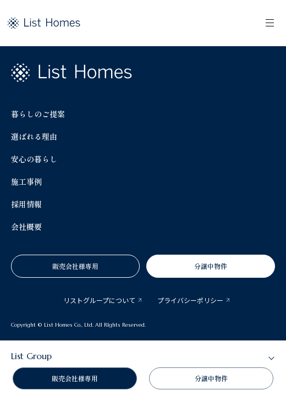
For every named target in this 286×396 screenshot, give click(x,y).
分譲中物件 (210, 266)
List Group (31, 355)
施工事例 (26, 181)
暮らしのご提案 (38, 113)
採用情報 (26, 204)
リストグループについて (99, 300)
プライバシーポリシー (190, 300)
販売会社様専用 (75, 266)
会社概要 (26, 226)
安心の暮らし (34, 158)
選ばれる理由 (34, 136)
